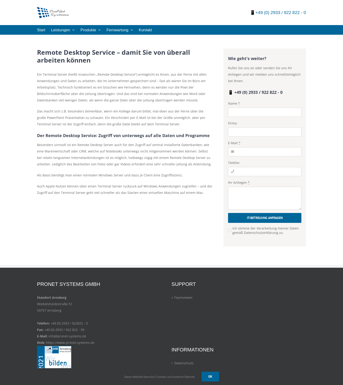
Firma (232, 123)
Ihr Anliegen (239, 182)
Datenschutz (184, 363)
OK (210, 376)
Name (234, 103)
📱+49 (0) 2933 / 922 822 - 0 (278, 12)
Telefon (234, 163)
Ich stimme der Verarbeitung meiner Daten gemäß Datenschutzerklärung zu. (265, 230)
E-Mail (234, 143)
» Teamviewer (182, 297)
